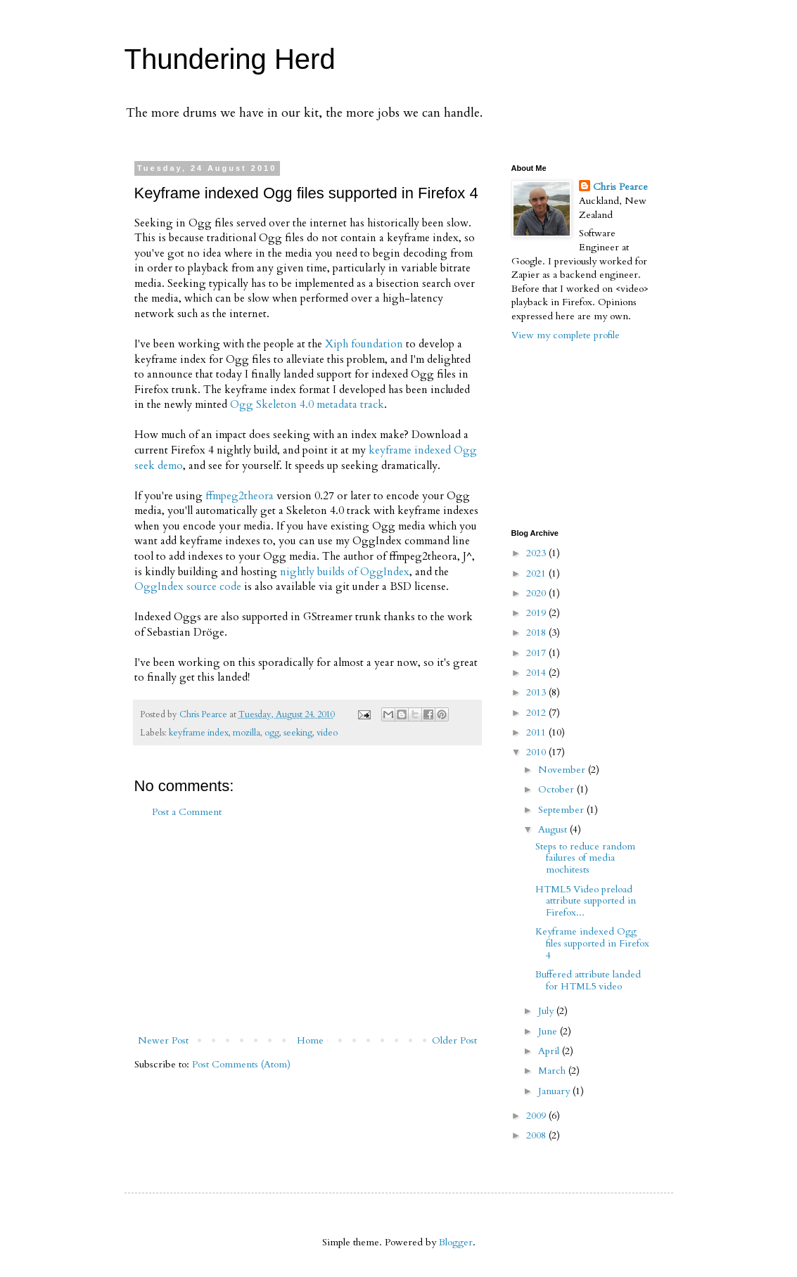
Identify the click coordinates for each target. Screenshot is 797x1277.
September (562, 809)
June (549, 1031)
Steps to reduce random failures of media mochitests (585, 858)
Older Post (454, 1040)
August (554, 829)
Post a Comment (187, 812)
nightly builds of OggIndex (344, 572)
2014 (537, 672)
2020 (537, 593)
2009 (537, 1115)
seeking (297, 733)
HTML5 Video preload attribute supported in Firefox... (585, 901)
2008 (537, 1135)
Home (310, 1040)
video (327, 733)
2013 (537, 692)
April (550, 1051)
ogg (271, 733)
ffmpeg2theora (239, 496)
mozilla (246, 733)
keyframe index (199, 733)
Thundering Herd (230, 59)
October (557, 789)
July (547, 1011)
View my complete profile (565, 335)
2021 (537, 573)
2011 (537, 732)
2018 (537, 632)
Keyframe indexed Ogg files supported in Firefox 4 (592, 943)
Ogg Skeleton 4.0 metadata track (307, 404)
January (555, 1091)
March (553, 1070)
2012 (537, 712)
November (563, 769)
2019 (537, 613)
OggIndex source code (187, 586)
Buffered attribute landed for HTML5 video (588, 980)
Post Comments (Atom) (241, 1064)
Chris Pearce (620, 186)
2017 (537, 653)
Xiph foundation (364, 344)
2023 (537, 553)
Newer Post (163, 1040)
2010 (537, 752)
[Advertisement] (307, 926)
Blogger (456, 1242)
